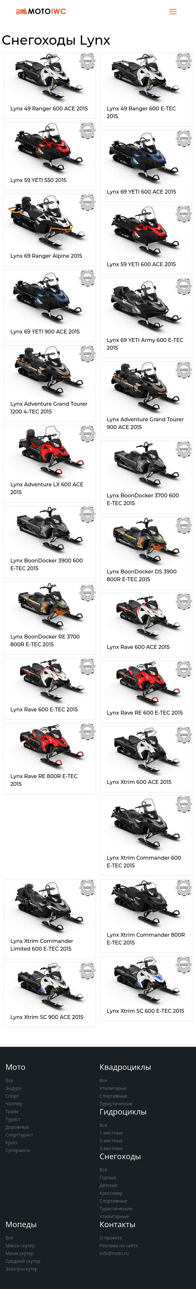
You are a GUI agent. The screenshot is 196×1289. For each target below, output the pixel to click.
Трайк (11, 1111)
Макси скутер (20, 1245)
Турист (12, 1119)
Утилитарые (113, 1088)
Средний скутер (22, 1261)
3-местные (111, 1148)
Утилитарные (114, 1216)
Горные (108, 1177)
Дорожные (17, 1127)
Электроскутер (21, 1269)
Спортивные (113, 1096)
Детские (108, 1185)
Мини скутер (19, 1253)
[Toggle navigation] (173, 11)
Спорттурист (19, 1135)
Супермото (17, 1150)
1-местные (111, 1133)
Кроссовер (111, 1193)
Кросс (11, 1142)
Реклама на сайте (119, 1245)
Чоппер (13, 1104)
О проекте (111, 1238)
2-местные (111, 1140)
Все (9, 1080)
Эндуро (13, 1088)
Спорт (12, 1096)
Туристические (116, 1104)
